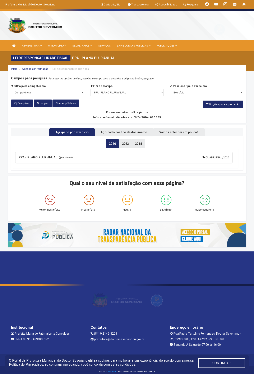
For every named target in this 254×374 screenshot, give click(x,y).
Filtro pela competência (28, 86)
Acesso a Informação (35, 68)
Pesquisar (22, 103)
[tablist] (112, 142)
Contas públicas (66, 103)
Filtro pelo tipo (102, 86)
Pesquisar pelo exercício (188, 86)
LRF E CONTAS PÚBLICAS (133, 45)
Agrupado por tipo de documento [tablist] (124, 130)
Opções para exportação (223, 104)
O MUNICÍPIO (57, 45)
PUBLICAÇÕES (167, 45)
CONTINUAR (221, 363)
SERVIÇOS (104, 45)
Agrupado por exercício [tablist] (66, 130)
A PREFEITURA (32, 45)
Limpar (43, 103)
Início (14, 68)
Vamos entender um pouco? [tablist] (184, 130)
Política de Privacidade (26, 364)
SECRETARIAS (82, 45)
